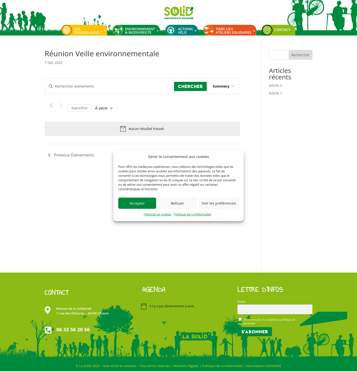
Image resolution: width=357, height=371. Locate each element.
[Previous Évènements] (51, 105)
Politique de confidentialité (192, 214)
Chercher (190, 86)
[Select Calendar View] (223, 86)
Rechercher (300, 55)
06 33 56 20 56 (73, 329)
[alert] (147, 129)
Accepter (137, 203)
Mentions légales (186, 366)
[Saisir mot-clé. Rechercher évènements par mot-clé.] (109, 86)
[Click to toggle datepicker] (104, 108)
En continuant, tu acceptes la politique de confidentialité (267, 321)
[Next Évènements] (61, 105)
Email (241, 302)
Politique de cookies (158, 214)
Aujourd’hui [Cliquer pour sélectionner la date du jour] (79, 108)
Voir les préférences (219, 203)
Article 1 (275, 93)
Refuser (177, 203)
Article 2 (275, 85)
